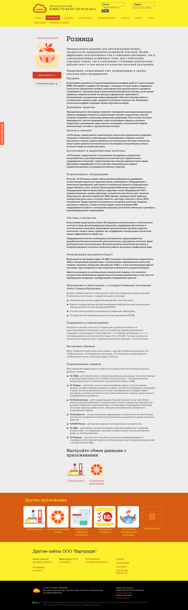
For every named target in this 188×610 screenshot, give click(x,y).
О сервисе (68, 18)
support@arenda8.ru (124, 593)
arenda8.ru (38, 570)
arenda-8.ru (65, 562)
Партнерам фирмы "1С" (122, 571)
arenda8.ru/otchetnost (96, 562)
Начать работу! (47, 75)
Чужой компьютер (110, 8)
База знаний (39, 22)
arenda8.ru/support (42, 562)
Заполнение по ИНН (106, 18)
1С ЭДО (138, 18)
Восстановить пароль (142, 7)
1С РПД (150, 18)
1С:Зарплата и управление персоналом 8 (81, 532)
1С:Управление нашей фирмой (96, 482)
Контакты (125, 18)
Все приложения (152, 528)
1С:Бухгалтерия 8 (75, 480)
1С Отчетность (85, 18)
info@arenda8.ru (122, 598)
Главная (38, 18)
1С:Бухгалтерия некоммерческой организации (129, 532)
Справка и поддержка (59, 22)
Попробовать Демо (47, 84)
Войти (105, 11)
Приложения (52, 18)
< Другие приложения (47, 37)
